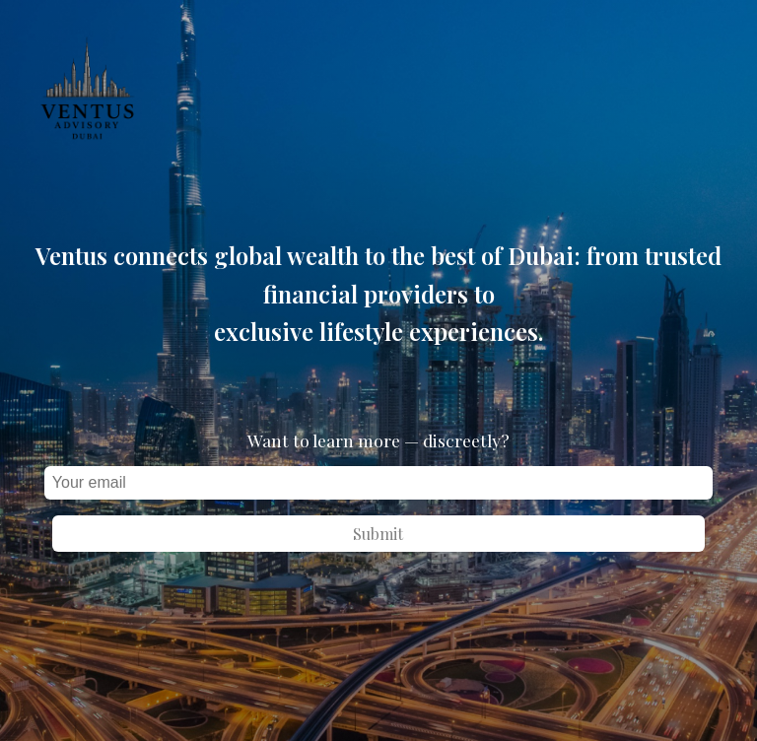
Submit (378, 533)
